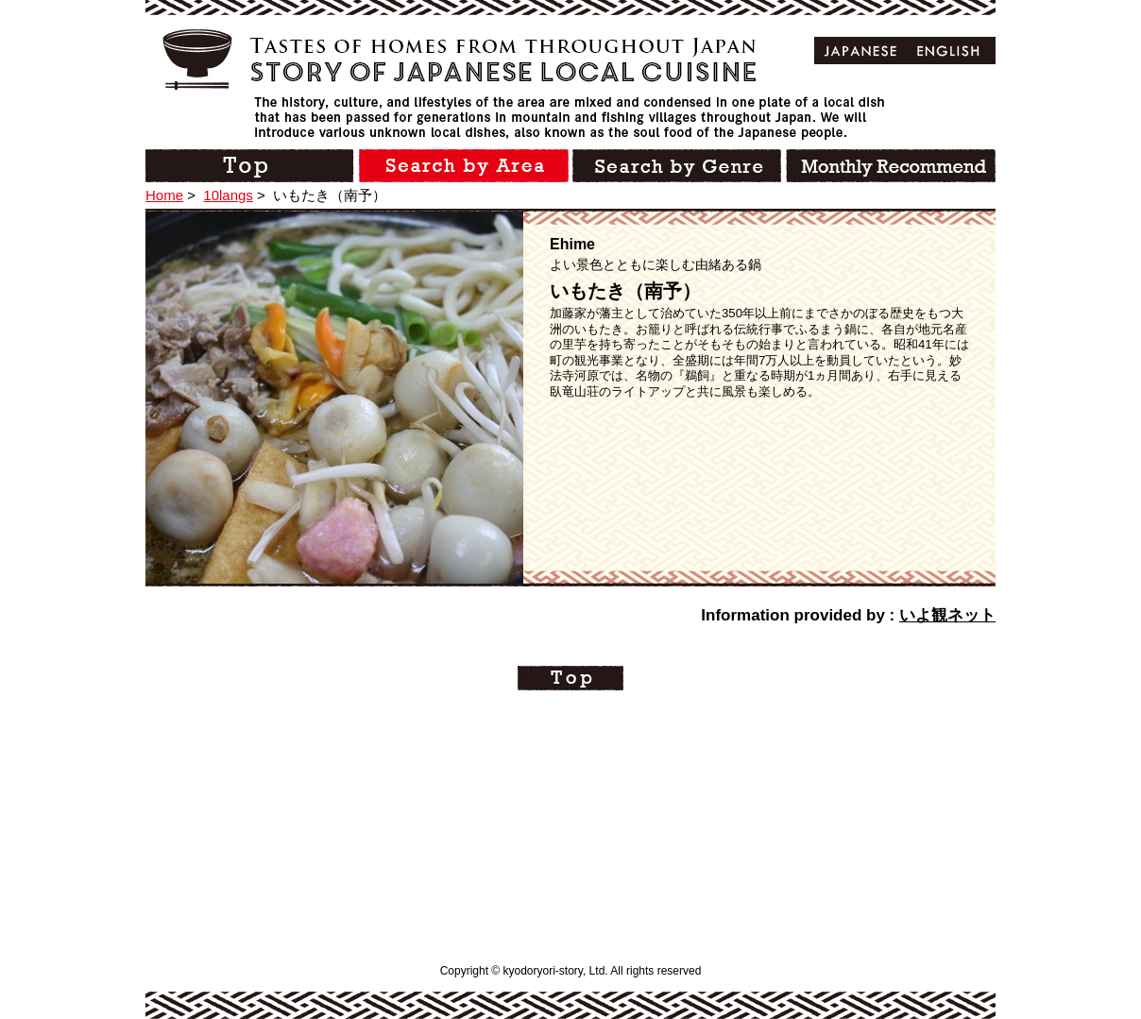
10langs (228, 195)
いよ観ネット (947, 615)
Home (164, 195)
